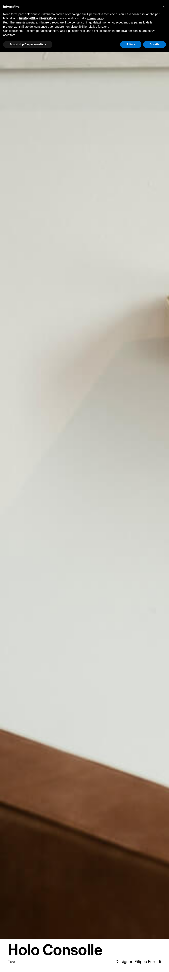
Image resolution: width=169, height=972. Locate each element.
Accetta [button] (154, 44)
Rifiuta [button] (131, 44)
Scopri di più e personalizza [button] (28, 44)
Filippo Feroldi (147, 961)
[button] (164, 6)
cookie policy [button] (95, 18)
